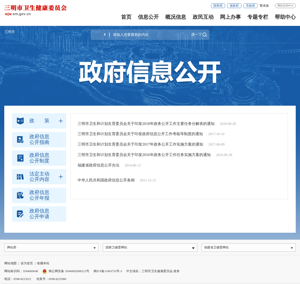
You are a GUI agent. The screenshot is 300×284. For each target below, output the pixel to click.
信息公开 (148, 17)
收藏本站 (43, 264)
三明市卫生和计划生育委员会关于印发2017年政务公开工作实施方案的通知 (140, 144)
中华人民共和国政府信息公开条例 (106, 180)
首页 (126, 17)
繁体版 (264, 5)
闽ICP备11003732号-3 (108, 272)
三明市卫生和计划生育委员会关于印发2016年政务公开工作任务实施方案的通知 (144, 154)
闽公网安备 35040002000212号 (69, 272)
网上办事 (230, 17)
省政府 (234, 5)
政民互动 (203, 17)
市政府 (250, 5)
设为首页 (27, 264)
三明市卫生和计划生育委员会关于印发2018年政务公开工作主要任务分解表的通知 (146, 123)
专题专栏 (257, 17)
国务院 (218, 5)
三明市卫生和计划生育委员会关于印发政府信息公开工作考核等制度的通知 (140, 134)
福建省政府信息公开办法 (98, 165)
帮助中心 (285, 17)
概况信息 (175, 17)
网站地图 (10, 264)
